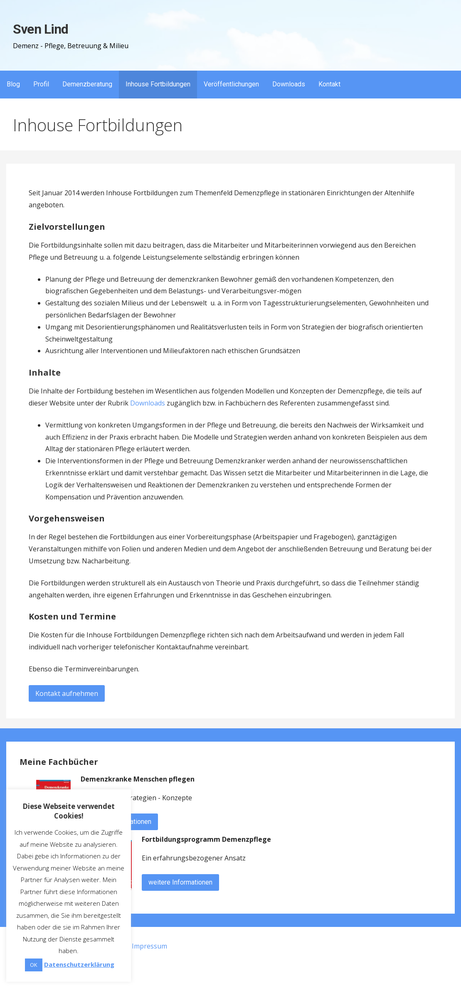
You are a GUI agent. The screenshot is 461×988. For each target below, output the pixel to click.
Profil (41, 84)
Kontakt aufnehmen (66, 693)
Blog (13, 84)
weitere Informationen (180, 882)
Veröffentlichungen (231, 84)
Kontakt (329, 84)
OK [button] (33, 964)
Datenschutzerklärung (79, 964)
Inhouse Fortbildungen (158, 84)
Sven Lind (40, 29)
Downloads (288, 84)
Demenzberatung (87, 84)
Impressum (149, 946)
